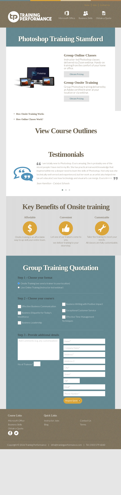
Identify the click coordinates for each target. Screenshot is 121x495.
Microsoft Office (67, 18)
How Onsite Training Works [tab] (28, 114)
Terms (83, 424)
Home (87, 5)
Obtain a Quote (103, 18)
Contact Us (105, 5)
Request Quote (72, 400)
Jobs (95, 5)
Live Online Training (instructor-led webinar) (40, 287)
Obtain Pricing (77, 74)
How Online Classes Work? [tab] (28, 119)
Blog (46, 424)
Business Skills (86, 18)
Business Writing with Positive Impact (84, 304)
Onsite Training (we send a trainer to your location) (44, 283)
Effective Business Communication (39, 306)
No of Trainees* (25, 364)
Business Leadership (32, 322)
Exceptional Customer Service (81, 310)
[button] (62, 190)
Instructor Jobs (51, 420)
